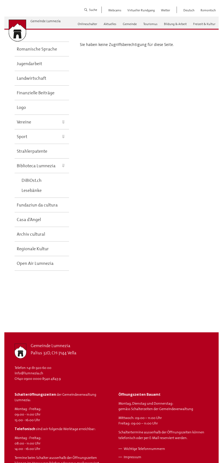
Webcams (114, 10)
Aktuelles (110, 24)
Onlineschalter (87, 24)
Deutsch (188, 10)
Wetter (165, 10)
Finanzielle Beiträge (35, 93)
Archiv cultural (31, 234)
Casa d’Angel (29, 219)
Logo (21, 107)
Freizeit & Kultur (204, 24)
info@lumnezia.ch (29, 373)
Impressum (132, 457)
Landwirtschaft (31, 78)
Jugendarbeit (29, 63)
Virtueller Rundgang (141, 10)
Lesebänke (32, 190)
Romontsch (208, 10)
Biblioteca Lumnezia (36, 166)
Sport (22, 136)
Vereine (24, 122)
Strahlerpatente (32, 151)
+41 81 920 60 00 (38, 367)
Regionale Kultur (33, 249)
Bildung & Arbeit (175, 24)
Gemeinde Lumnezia (45, 21)
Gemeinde (130, 24)
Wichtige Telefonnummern (144, 448)
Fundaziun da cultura (37, 205)
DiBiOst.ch (32, 180)
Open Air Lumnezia (35, 263)
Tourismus (150, 24)
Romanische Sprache (37, 49)
